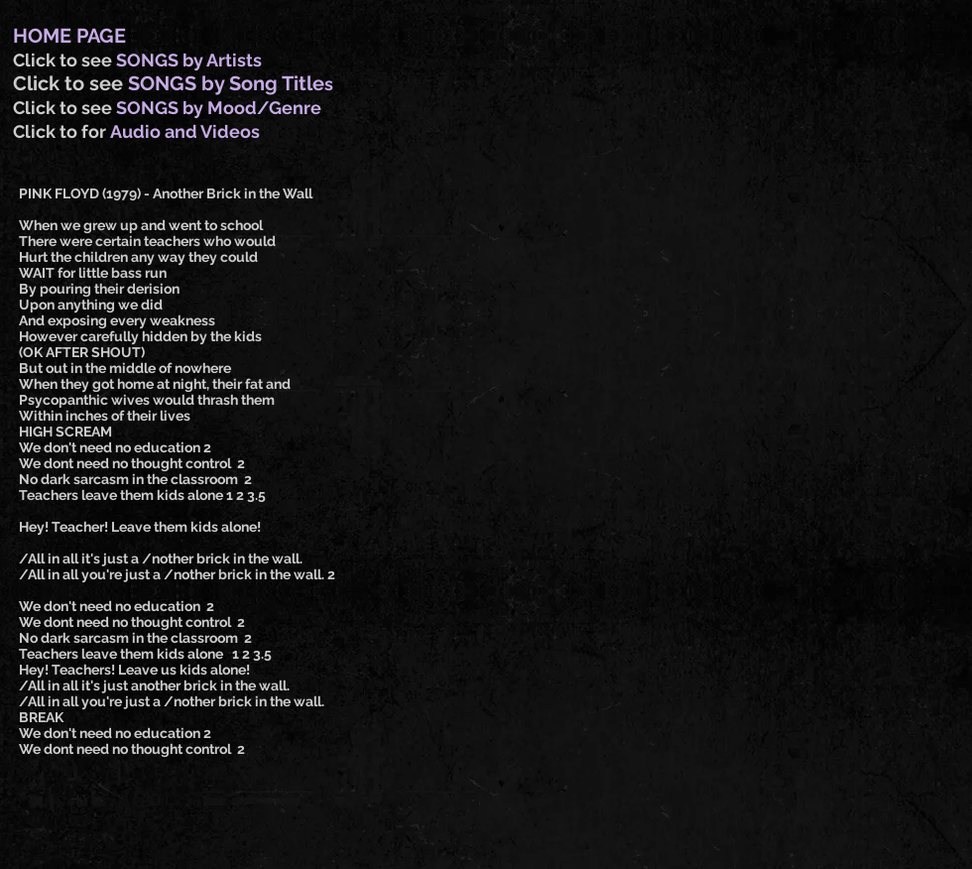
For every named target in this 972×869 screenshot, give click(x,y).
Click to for (61, 131)
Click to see (64, 60)
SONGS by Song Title (226, 83)
